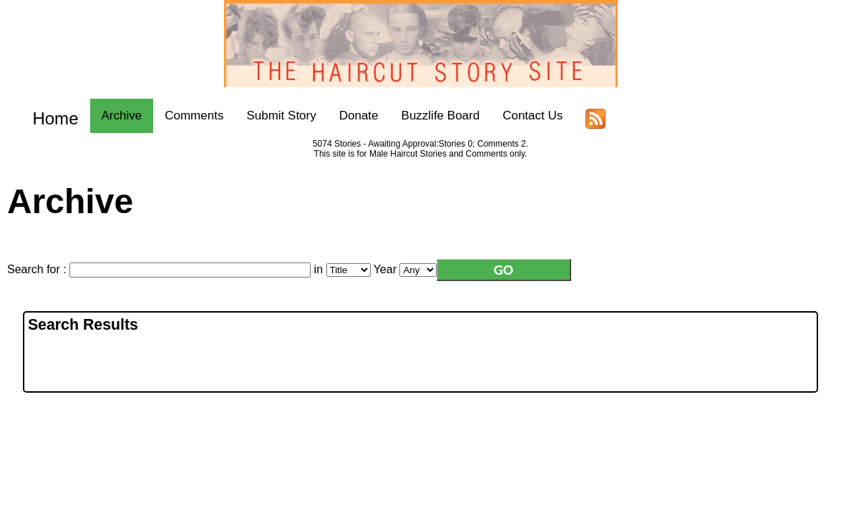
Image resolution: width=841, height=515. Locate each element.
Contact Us (519, 115)
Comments (180, 115)
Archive (108, 115)
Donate (345, 115)
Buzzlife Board (427, 115)
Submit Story (268, 115)
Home (48, 115)
